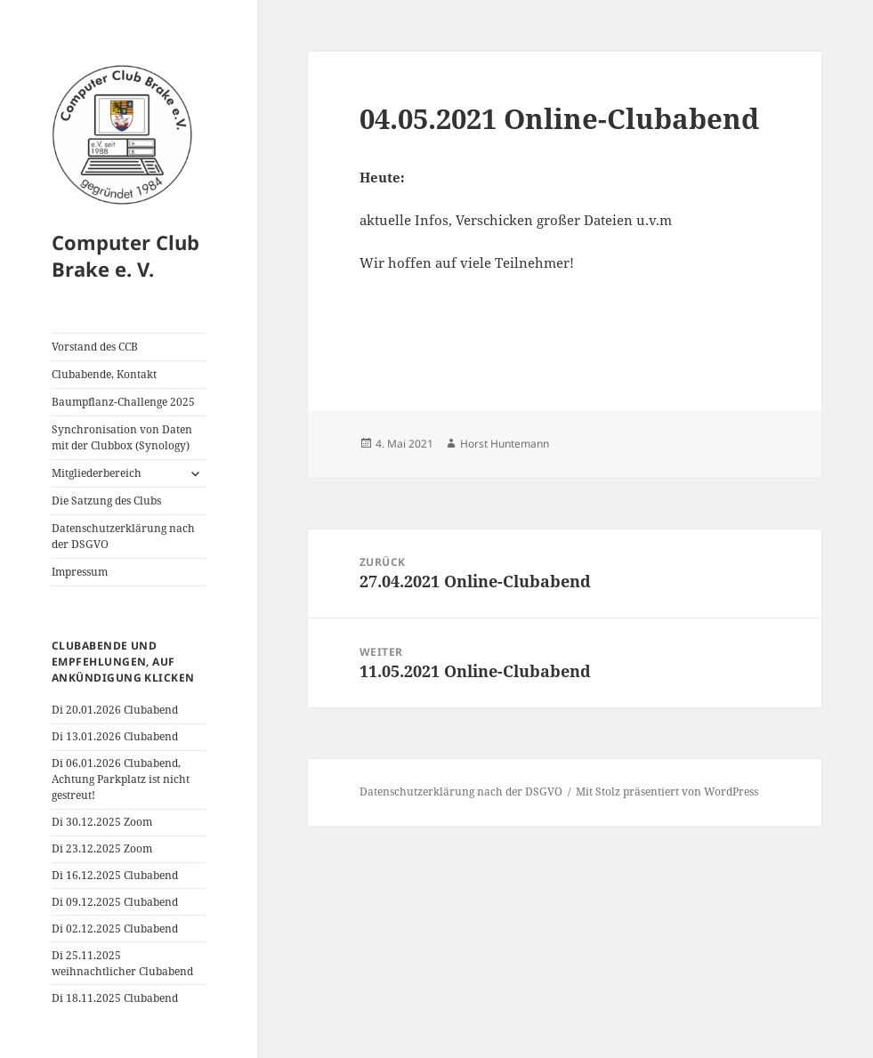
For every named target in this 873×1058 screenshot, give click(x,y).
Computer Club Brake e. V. (125, 255)
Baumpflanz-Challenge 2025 (123, 401)
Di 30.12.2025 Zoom (102, 821)
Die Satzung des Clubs (106, 500)
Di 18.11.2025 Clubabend (115, 998)
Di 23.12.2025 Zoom (102, 848)
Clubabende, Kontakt (104, 374)
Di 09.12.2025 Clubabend (115, 901)
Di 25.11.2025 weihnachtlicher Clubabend (122, 963)
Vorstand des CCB (95, 346)
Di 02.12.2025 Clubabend (115, 928)
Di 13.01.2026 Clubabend (115, 736)
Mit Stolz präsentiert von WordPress (667, 791)
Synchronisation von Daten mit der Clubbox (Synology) (122, 437)
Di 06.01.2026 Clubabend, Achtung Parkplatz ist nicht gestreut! (121, 779)
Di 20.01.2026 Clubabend (115, 709)
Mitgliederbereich (96, 473)
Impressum (80, 571)
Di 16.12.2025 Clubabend (115, 875)
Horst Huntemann (504, 443)
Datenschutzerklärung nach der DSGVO (123, 536)
